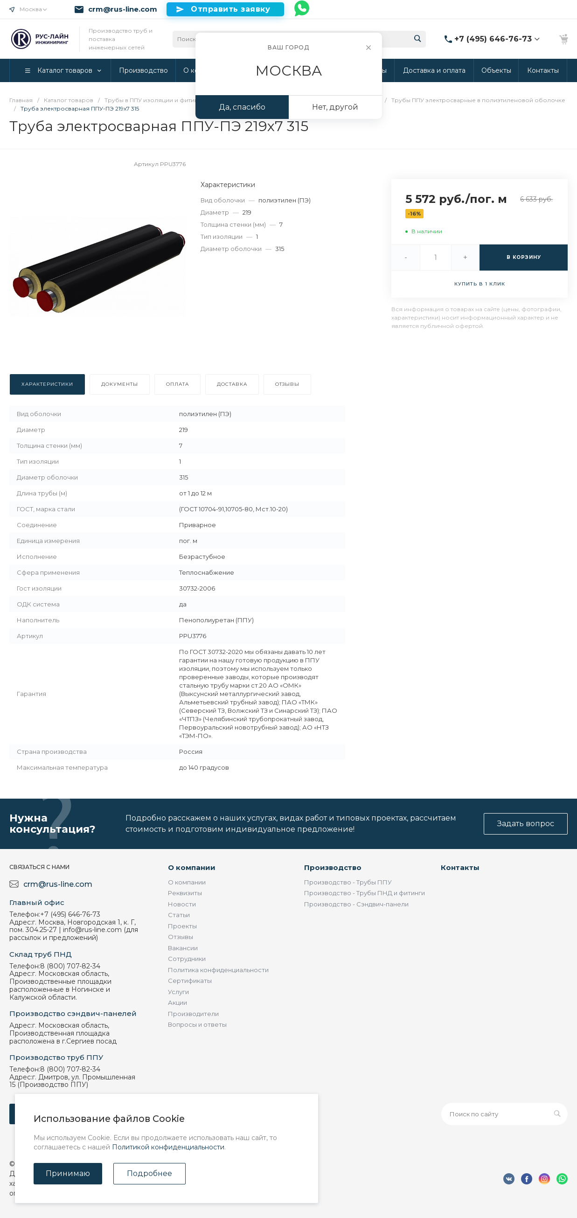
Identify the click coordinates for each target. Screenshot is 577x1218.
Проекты (182, 926)
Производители (193, 1013)
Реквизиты (185, 893)
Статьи (179, 915)
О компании (192, 867)
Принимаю (68, 1173)
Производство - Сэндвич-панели (356, 904)
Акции (177, 1002)
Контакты (460, 867)
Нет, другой (335, 107)
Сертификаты (190, 980)
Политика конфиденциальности (218, 970)
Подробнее (149, 1173)
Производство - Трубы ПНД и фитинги (364, 893)
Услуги (178, 991)
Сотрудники (187, 958)
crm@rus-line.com (122, 9)
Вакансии (183, 948)
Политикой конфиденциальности (168, 1147)
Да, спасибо (242, 107)
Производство (332, 867)
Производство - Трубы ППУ (348, 882)
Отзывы (180, 936)
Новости (182, 904)
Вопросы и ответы (197, 1024)
